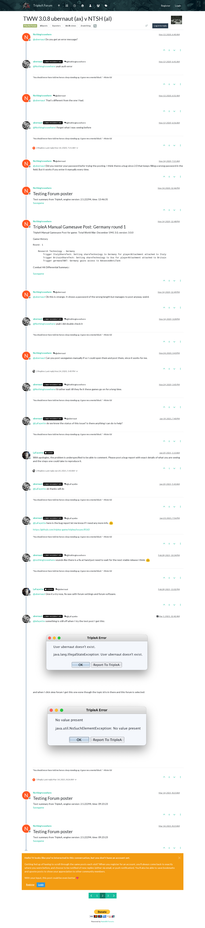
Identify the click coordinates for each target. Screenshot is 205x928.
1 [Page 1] (97, 895)
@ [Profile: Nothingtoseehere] (44, 66)
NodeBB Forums (107, 921)
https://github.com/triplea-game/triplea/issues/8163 (61, 529)
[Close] (179, 858)
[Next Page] (114, 895)
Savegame (38, 202)
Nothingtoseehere (42, 34)
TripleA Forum (42, 5)
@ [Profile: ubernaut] (39, 39)
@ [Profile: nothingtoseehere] (44, 559)
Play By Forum (30, 26)
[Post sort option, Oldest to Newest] (146, 25)
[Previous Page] (91, 895)
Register (30, 884)
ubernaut (37, 61)
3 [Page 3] (108, 895)
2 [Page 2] (102, 895)
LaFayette (38, 452)
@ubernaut (59, 95)
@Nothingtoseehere (75, 61)
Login (41, 884)
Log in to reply (160, 25)
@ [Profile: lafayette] (39, 621)
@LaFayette (71, 484)
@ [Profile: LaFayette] (39, 423)
